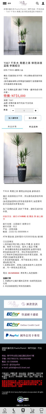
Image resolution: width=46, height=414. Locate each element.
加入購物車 (13, 118)
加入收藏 (33, 118)
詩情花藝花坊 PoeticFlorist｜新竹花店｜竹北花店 (24, 9)
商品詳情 (12, 126)
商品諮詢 (33, 126)
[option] (23, 35)
